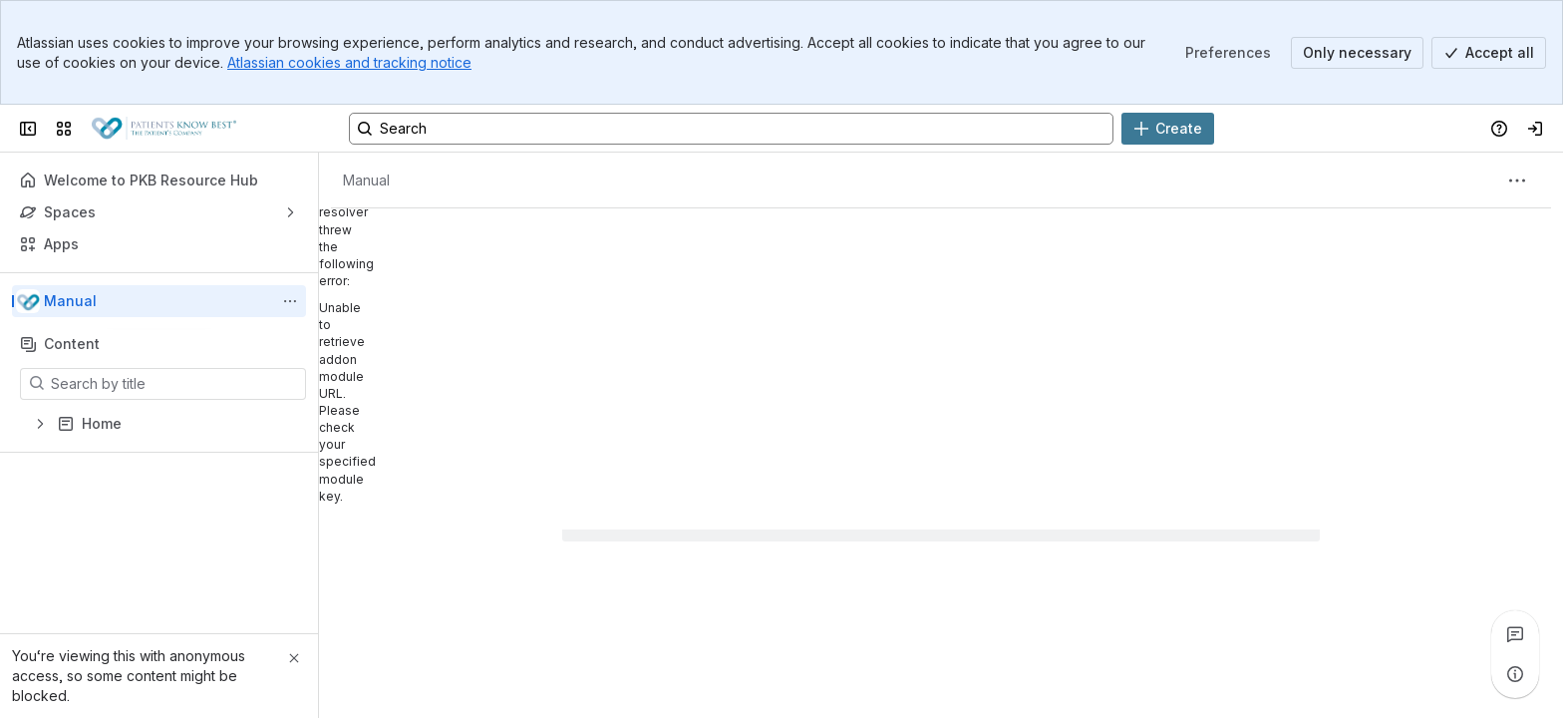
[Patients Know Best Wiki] (164, 129)
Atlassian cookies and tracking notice (349, 62)
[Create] (1167, 129)
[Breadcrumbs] (366, 180)
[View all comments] (1515, 634)
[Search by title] (175, 384)
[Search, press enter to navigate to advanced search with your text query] (731, 129)
